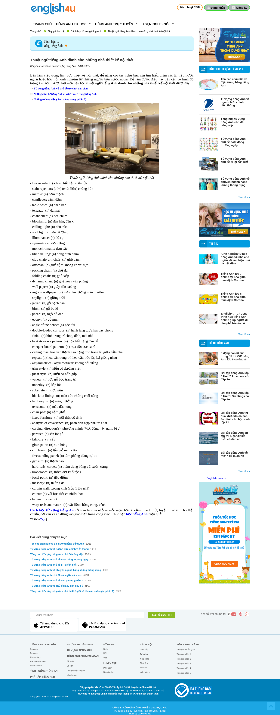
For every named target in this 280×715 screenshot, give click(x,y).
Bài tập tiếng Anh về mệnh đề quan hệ (234, 454)
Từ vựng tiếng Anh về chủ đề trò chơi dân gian (61, 88)
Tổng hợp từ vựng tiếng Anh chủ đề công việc (233, 122)
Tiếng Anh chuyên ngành (83, 656)
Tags (42, 519)
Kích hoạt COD (190, 7)
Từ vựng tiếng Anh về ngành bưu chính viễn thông (235, 102)
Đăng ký (241, 7)
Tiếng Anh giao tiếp (43, 644)
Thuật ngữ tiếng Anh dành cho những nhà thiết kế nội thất (139, 31)
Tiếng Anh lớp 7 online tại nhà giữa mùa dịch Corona (233, 277)
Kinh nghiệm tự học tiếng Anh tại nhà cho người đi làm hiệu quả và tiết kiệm (235, 258)
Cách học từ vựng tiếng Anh (86, 31)
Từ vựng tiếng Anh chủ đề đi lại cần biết (234, 160)
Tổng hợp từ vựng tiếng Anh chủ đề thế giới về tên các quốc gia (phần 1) (72, 591)
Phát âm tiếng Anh (42, 676)
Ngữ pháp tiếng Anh (80, 644)
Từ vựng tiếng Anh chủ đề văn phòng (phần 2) (57, 580)
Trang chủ (42, 24)
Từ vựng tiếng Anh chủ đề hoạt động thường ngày (233, 142)
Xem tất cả (244, 197)
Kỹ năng (108, 644)
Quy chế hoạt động (88, 693)
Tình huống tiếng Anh (44, 671)
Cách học (146, 644)
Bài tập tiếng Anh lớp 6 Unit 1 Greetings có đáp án (235, 396)
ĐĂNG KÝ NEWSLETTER (162, 615)
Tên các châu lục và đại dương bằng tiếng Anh (235, 82)
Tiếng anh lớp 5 (184, 673)
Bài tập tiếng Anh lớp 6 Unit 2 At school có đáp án (235, 376)
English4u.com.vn (216, 478)
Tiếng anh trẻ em (188, 644)
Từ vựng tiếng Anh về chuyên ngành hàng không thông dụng (235, 182)
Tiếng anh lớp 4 (184, 668)
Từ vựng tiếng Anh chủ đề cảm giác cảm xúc (56, 575)
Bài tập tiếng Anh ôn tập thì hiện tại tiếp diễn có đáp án (234, 436)
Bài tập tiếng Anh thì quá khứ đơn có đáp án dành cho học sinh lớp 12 (235, 417)
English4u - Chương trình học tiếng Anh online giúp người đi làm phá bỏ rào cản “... (234, 320)
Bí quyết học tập (56, 31)
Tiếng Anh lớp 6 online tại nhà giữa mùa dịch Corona (233, 297)
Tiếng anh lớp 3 (184, 663)
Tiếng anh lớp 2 (184, 659)
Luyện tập (110, 663)
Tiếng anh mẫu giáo (186, 649)
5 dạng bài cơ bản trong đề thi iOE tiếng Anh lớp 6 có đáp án (235, 356)
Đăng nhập (218, 7)
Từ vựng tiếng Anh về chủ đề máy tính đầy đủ (56, 585)
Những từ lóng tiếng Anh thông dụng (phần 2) (60, 99)
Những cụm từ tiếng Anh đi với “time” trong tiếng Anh (65, 94)
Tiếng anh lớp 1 (184, 654)
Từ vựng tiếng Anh (79, 650)
